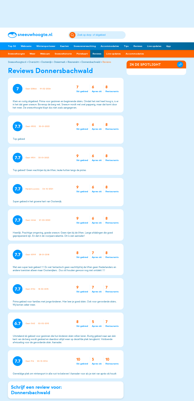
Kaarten (64, 46)
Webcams (26, 46)
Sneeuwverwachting (85, 46)
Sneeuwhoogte (16, 53)
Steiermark (59, 62)
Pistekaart (82, 53)
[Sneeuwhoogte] (36, 35)
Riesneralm (73, 62)
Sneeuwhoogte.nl (17, 62)
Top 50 (12, 46)
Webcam (45, 53)
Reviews (138, 46)
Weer (32, 53)
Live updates (154, 46)
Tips (126, 46)
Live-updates (113, 53)
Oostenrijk (46, 62)
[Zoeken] (101, 35)
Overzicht (33, 62)
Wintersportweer (45, 46)
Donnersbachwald (90, 62)
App (168, 46)
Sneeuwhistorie (63, 53)
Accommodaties (110, 46)
